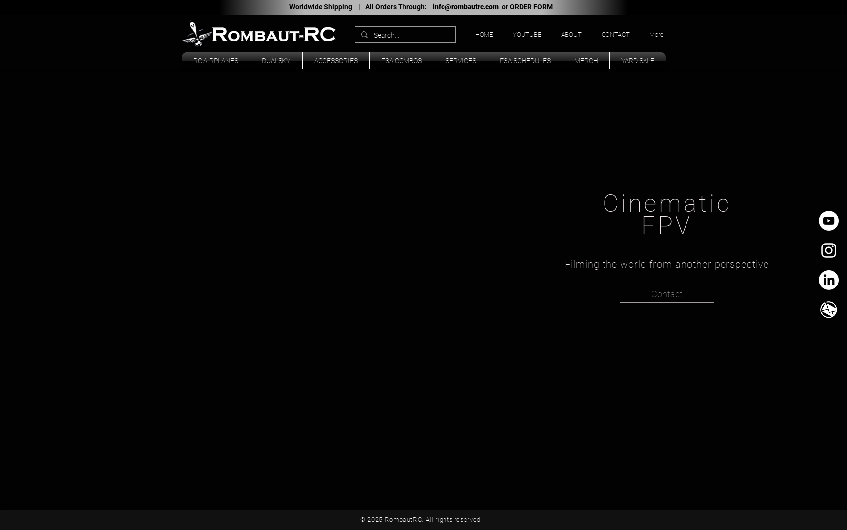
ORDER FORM (531, 7)
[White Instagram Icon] (829, 250)
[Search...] (404, 35)
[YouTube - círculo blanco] (829, 221)
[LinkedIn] (829, 280)
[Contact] (667, 294)
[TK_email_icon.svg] (829, 310)
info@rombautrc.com (466, 7)
